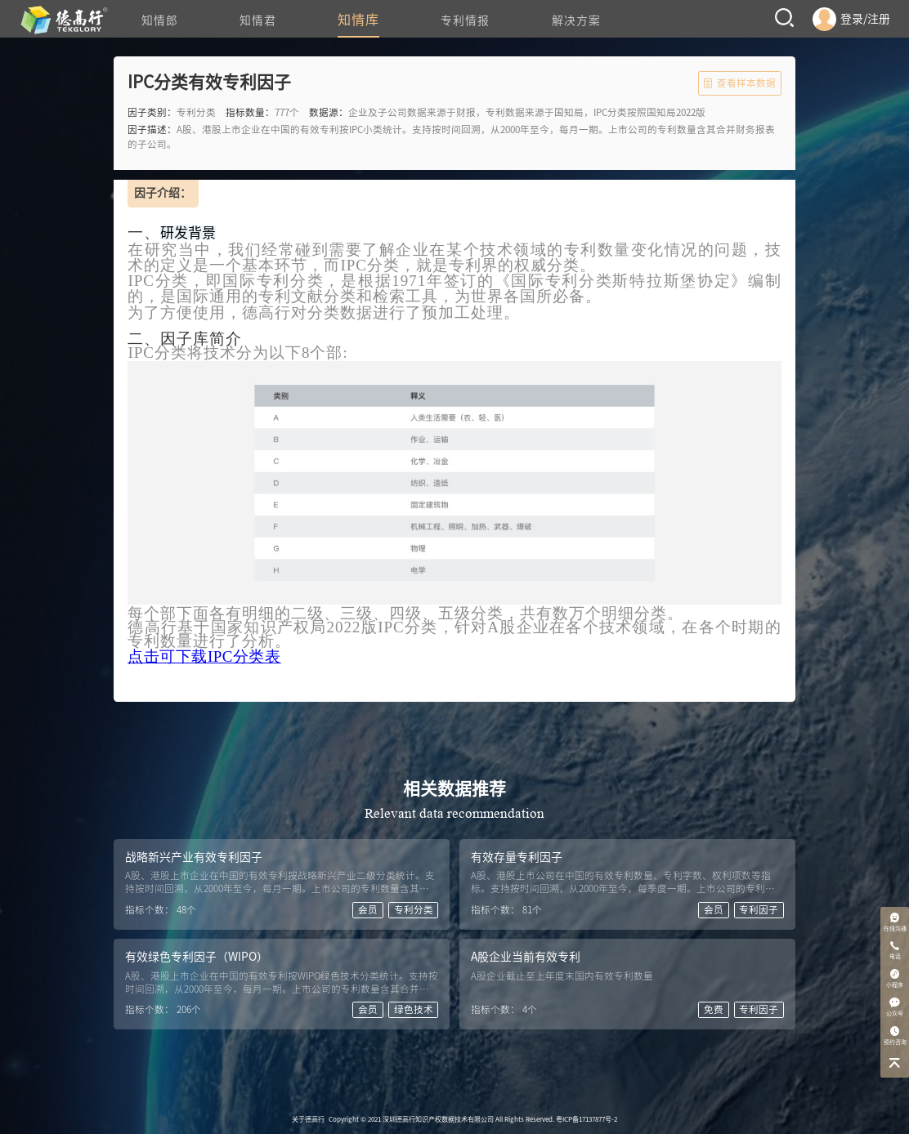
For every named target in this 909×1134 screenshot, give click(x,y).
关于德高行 (308, 1119)
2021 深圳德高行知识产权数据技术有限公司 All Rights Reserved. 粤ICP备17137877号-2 (492, 1119)
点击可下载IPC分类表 (204, 656)
